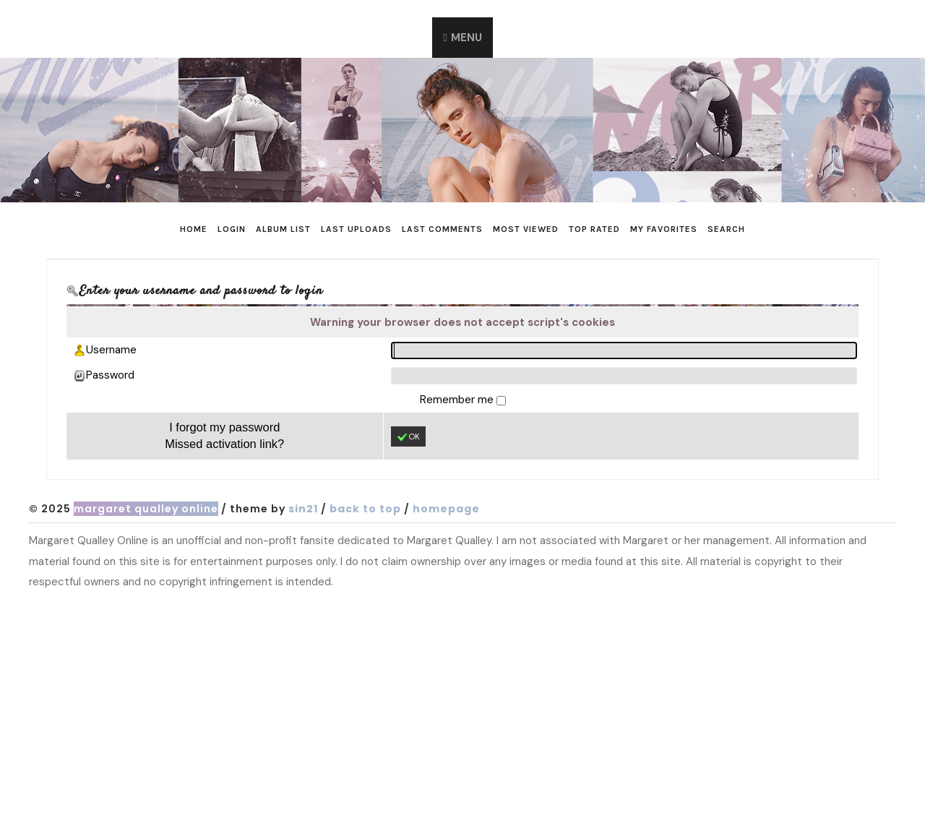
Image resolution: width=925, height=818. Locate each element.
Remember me (458, 399)
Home (193, 229)
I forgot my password (224, 427)
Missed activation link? (224, 443)
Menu (466, 37)
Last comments (442, 229)
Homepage (446, 508)
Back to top (365, 508)
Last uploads (356, 229)
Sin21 (303, 508)
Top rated (594, 229)
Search (726, 229)
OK (408, 437)
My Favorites (663, 229)
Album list (283, 229)
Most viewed (526, 229)
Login (232, 229)
